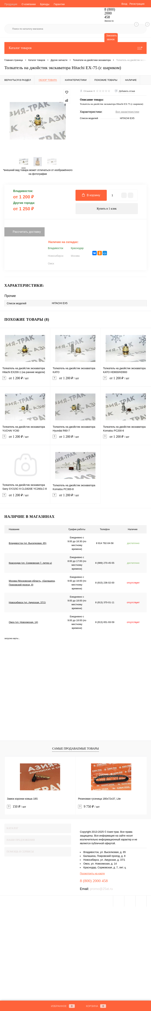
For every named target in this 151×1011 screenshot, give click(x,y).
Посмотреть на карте (92, 873)
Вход (124, 3)
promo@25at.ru (101, 889)
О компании (29, 4)
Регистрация (136, 3)
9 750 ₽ (89, 807)
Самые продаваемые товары (75, 748)
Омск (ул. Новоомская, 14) (23, 622)
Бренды (44, 4)
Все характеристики (127, 111)
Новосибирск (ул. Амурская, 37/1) (27, 602)
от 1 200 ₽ (25, 380)
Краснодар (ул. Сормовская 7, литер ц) (30, 563)
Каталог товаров (75, 48)
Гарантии (59, 4)
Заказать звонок (111, 37)
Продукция (10, 4)
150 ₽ (16, 807)
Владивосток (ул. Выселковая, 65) (27, 543)
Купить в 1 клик (107, 208)
